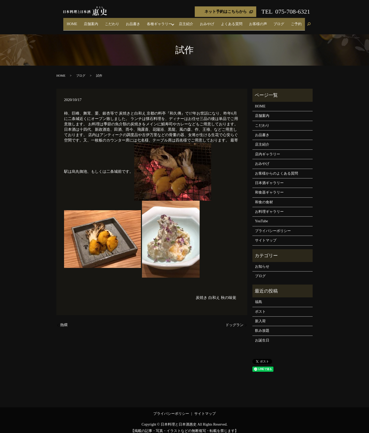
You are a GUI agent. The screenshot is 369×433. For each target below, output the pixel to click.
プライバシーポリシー (273, 226)
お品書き (162, 22)
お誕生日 (262, 336)
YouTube (261, 217)
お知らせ (262, 262)
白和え (214, 293)
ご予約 (298, 22)
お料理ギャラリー (269, 207)
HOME (115, 22)
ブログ (285, 22)
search (309, 22)
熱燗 (63, 321)
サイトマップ (265, 236)
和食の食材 (264, 197)
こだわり (146, 22)
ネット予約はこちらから (225, 11)
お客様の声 (269, 22)
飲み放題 (262, 326)
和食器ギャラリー (269, 188)
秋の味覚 (228, 293)
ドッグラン (234, 321)
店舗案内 (129, 22)
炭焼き (201, 293)
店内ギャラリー (267, 150)
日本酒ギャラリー (269, 178)
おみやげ (227, 22)
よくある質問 (247, 22)
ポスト (260, 307)
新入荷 (260, 316)
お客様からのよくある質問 (276, 169)
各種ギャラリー (184, 22)
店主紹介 (210, 22)
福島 (258, 297)
